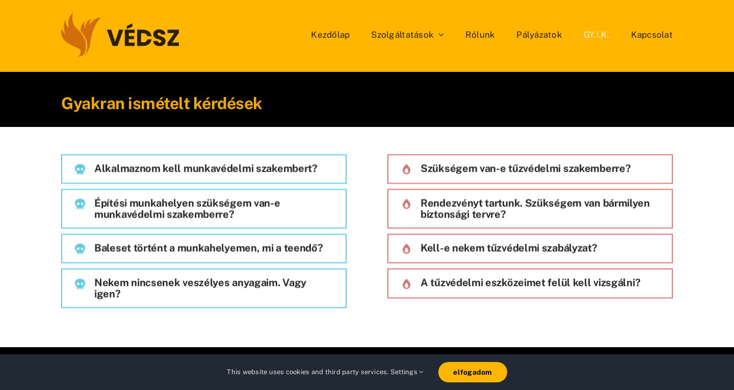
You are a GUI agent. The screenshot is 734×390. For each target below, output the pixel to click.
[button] (204, 170)
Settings (406, 372)
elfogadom (472, 372)
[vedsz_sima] (120, 16)
